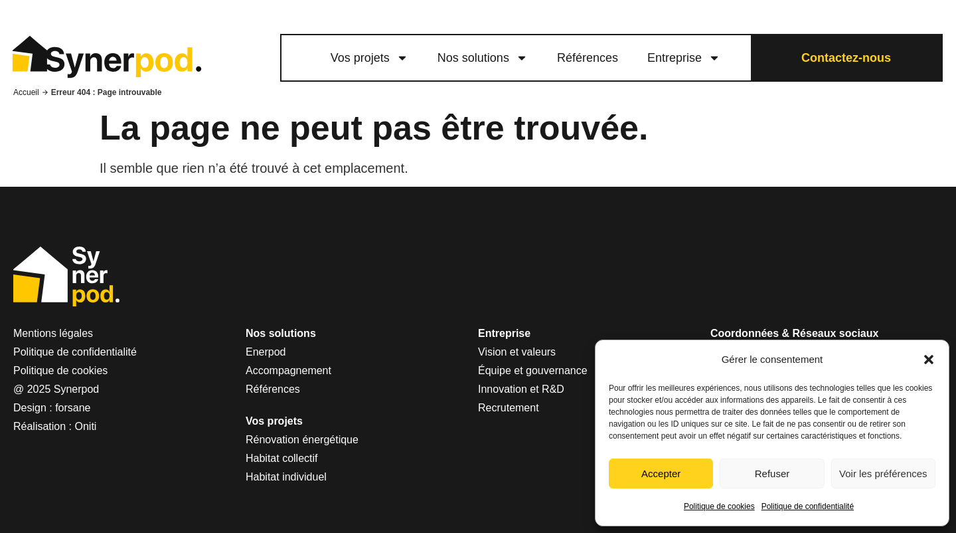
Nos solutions (483, 57)
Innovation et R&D (521, 389)
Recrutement (508, 407)
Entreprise (683, 57)
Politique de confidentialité (807, 506)
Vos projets (369, 57)
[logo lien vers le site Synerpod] (106, 58)
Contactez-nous (846, 57)
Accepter (660, 473)
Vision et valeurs (517, 352)
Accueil (26, 92)
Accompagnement (288, 370)
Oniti (86, 426)
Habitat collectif (282, 458)
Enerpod (266, 352)
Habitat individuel (286, 476)
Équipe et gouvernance (533, 370)
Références (587, 57)
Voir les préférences (883, 473)
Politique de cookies (719, 506)
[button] (928, 359)
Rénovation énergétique (302, 439)
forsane (72, 407)
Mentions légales (53, 333)
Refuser (772, 473)
